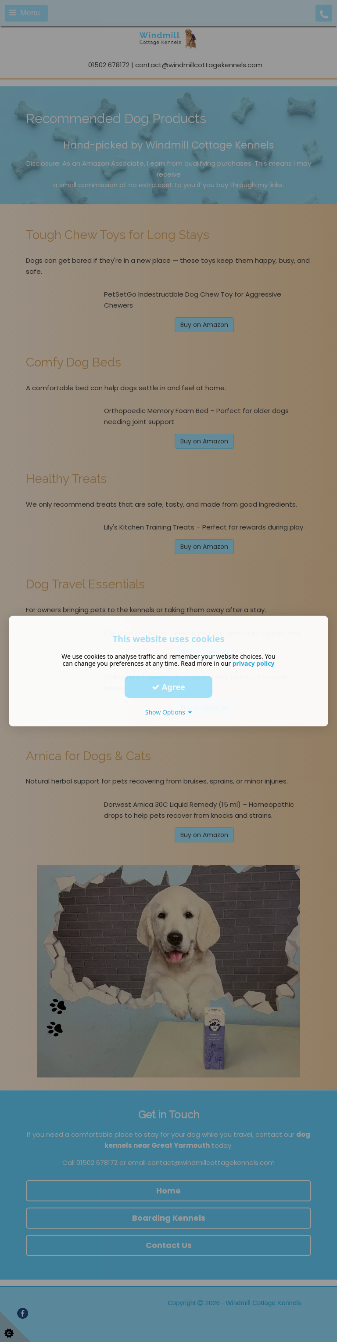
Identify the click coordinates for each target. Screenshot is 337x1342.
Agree (168, 687)
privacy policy (254, 663)
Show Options (168, 712)
